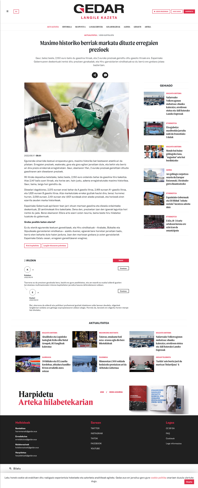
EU (16, 11)
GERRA (169, 170)
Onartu (189, 482)
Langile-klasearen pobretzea (54, 246)
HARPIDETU (189, 11)
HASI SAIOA (177, 11)
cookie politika (159, 477)
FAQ (168, 433)
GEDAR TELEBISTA (163, 357)
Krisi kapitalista (32, 246)
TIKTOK (94, 438)
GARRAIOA (46, 357)
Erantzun (123, 268)
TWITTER (95, 428)
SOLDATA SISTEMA (173, 93)
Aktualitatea (90, 35)
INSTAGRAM (97, 433)
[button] (41, 422)
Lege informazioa (174, 443)
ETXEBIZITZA (171, 123)
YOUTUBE (95, 448)
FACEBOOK (96, 443)
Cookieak (170, 438)
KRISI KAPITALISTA (106, 35)
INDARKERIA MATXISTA (108, 333)
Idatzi (121, 260)
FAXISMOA (103, 357)
